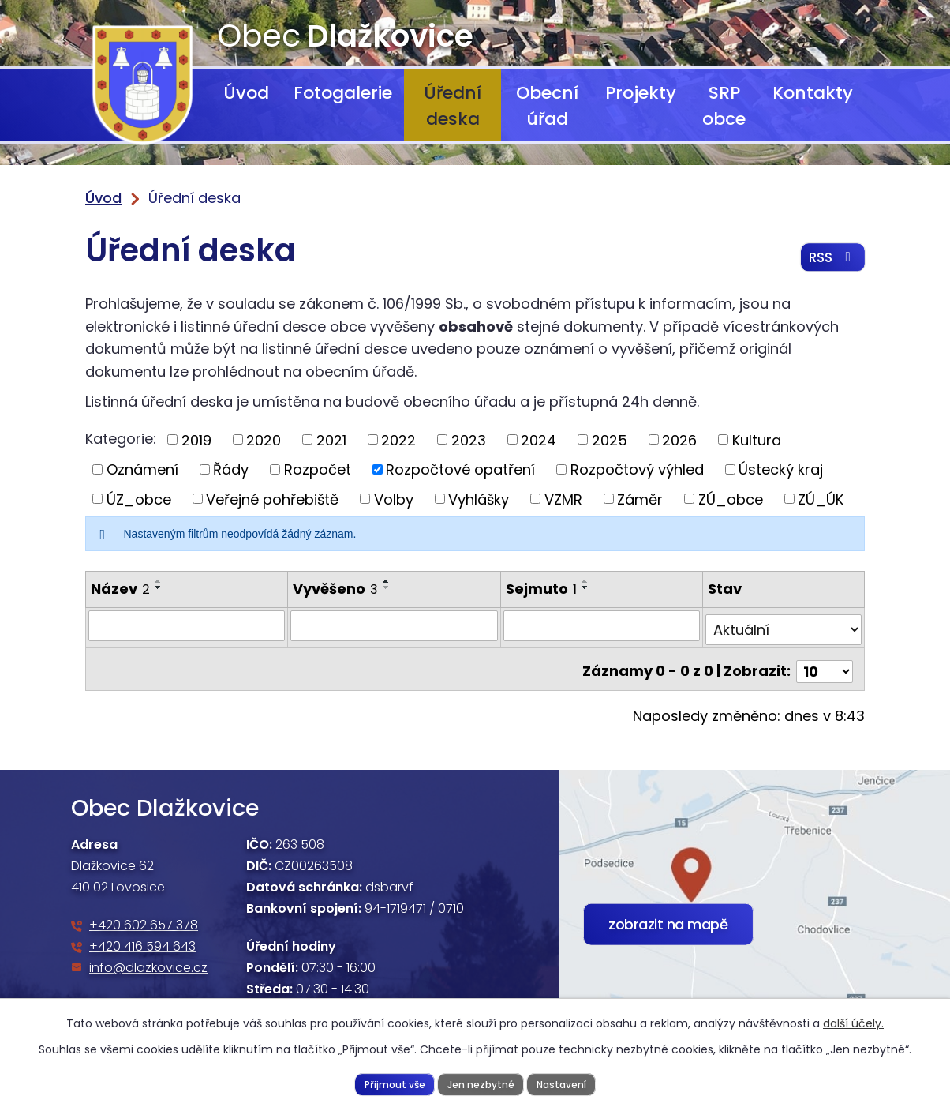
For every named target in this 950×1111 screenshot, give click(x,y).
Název (120, 589)
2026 (679, 439)
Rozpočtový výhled (637, 469)
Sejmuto (542, 589)
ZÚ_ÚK (820, 499)
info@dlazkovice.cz (148, 959)
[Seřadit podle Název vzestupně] (158, 581)
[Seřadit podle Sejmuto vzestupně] (586, 581)
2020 (263, 439)
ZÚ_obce (730, 499)
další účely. (853, 1022)
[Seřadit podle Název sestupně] (158, 587)
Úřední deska (452, 106)
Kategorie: (120, 439)
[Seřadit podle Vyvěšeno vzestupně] (386, 581)
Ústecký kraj (781, 469)
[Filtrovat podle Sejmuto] (602, 625)
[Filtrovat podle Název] (186, 625)
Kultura (756, 439)
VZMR (563, 499)
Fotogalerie (343, 93)
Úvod (246, 93)
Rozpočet (317, 469)
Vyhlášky (478, 499)
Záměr (640, 499)
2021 (331, 439)
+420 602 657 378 (143, 916)
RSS (831, 260)
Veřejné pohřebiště (272, 499)
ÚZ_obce (139, 499)
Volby (393, 499)
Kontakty (812, 93)
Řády (231, 469)
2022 (398, 439)
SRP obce (724, 106)
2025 (609, 439)
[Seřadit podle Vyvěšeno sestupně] (386, 587)
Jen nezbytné (480, 1083)
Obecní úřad (547, 106)
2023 (468, 439)
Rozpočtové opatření (460, 469)
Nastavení (563, 1083)
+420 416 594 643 (142, 938)
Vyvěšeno (334, 589)
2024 (538, 439)
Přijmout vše (391, 1083)
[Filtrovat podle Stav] (783, 625)
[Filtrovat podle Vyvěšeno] (394, 625)
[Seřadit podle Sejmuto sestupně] (586, 587)
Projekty (640, 93)
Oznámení (142, 469)
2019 (196, 439)
